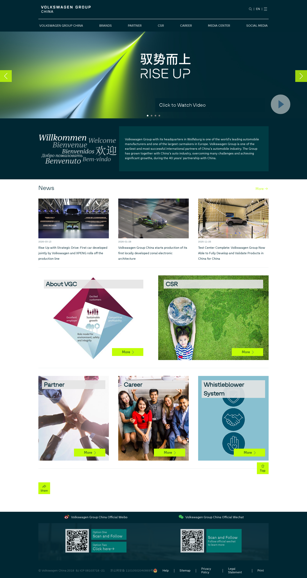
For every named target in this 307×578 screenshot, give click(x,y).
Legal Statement (235, 570)
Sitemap (185, 570)
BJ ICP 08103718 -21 (90, 570)
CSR (161, 25)
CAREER (186, 25)
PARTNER (135, 25)
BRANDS (105, 25)
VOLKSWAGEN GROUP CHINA (61, 25)
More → (262, 189)
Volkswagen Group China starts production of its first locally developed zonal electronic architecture (152, 253)
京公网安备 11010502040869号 (131, 570)
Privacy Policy (206, 570)
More (128, 352)
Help (166, 570)
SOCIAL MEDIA (257, 25)
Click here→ (103, 549)
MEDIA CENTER (219, 25)
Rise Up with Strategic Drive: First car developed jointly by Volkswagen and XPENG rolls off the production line (72, 253)
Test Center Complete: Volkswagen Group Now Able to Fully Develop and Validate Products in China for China (231, 253)
